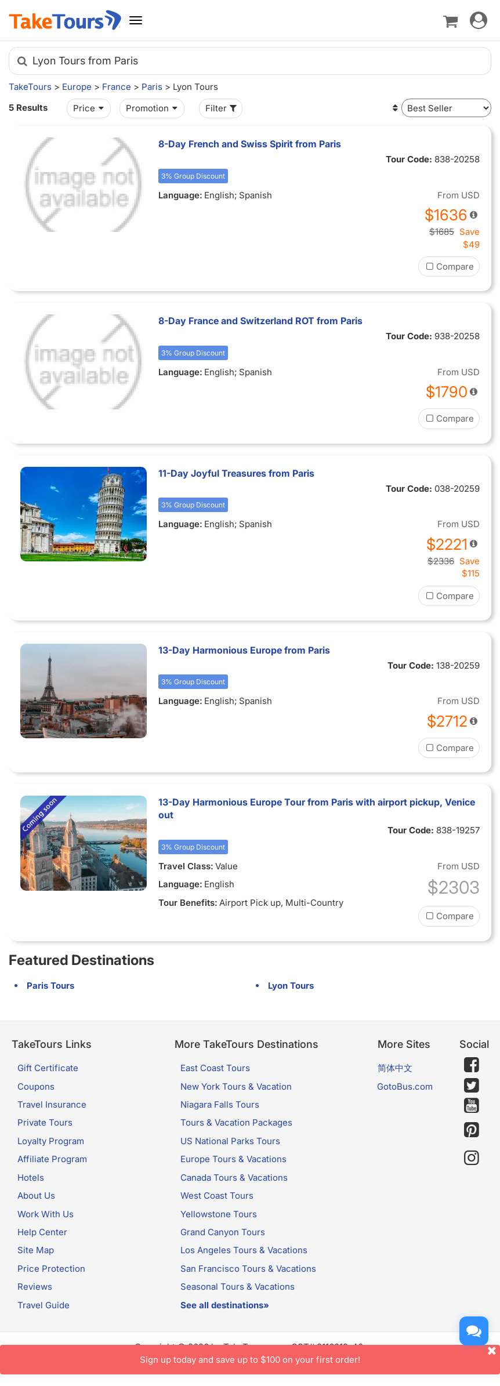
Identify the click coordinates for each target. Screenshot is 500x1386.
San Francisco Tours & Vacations (248, 1268)
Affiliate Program (52, 1158)
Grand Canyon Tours (222, 1232)
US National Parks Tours (230, 1140)
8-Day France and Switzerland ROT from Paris (260, 320)
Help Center (42, 1232)
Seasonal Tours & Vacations (237, 1286)
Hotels (30, 1177)
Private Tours (45, 1122)
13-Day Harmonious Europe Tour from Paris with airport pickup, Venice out (316, 808)
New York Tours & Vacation (236, 1086)
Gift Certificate (47, 1067)
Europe (77, 86)
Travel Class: (185, 866)
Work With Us (45, 1214)
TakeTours (30, 86)
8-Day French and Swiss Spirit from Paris (249, 144)
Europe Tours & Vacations (233, 1158)
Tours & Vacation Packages (236, 1122)
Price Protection (51, 1268)
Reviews (34, 1286)
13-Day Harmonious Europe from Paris (244, 650)
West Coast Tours (216, 1195)
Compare (449, 266)
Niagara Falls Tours (219, 1104)
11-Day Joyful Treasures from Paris (236, 473)
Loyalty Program (50, 1140)
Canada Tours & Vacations (234, 1177)
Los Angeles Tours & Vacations (243, 1250)
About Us (36, 1195)
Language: (180, 195)
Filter (222, 108)
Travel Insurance (51, 1104)
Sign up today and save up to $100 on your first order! (320, 1355)
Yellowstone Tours (218, 1214)
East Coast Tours (215, 1067)
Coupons (36, 1086)
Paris (152, 86)
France (116, 86)
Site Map (35, 1250)
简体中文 (395, 1067)
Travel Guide (43, 1305)
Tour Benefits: (188, 902)
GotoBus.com (405, 1086)
